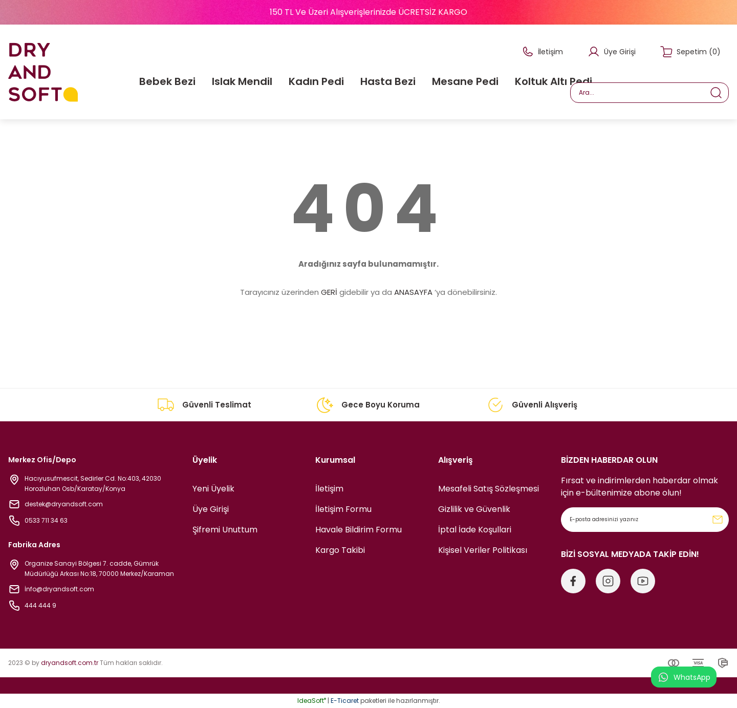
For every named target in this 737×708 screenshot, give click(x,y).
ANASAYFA (413, 292)
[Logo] (43, 72)
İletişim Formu (343, 509)
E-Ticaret (345, 700)
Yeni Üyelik (213, 489)
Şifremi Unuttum (224, 529)
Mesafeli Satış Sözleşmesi (488, 489)
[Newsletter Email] (645, 519)
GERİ (329, 292)
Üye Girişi (210, 509)
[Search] (649, 92)
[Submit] (717, 519)
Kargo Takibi (340, 550)
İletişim (329, 489)
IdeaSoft (311, 700)
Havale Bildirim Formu (358, 529)
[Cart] (690, 51)
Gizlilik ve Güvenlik (474, 509)
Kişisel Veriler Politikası (482, 550)
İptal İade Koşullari (474, 529)
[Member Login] (611, 51)
